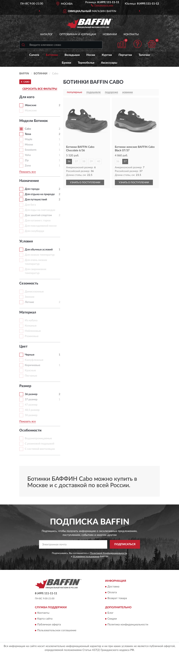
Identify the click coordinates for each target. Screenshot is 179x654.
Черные (29, 354)
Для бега (30, 204)
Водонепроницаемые (38, 438)
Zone (28, 165)
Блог (110, 613)
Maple (28, 139)
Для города (32, 189)
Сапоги (34, 55)
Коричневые (32, 365)
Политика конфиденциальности (127, 624)
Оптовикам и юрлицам (77, 34)
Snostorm (30, 150)
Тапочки (144, 55)
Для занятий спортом (38, 215)
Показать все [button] (27, 172)
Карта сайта (44, 618)
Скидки (112, 618)
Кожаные (30, 325)
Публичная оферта (49, 624)
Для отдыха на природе (40, 194)
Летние (29, 302)
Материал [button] (27, 312)
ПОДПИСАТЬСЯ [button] (125, 544)
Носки (90, 55)
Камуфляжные (34, 360)
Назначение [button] (29, 181)
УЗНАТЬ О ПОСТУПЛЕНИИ (85, 182)
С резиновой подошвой (39, 443)
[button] (102, 5)
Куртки (107, 55)
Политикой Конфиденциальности (108, 553)
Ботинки (52, 55)
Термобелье (86, 62)
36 (69, 161)
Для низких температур (40, 255)
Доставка (113, 586)
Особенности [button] (30, 430)
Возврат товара (117, 598)
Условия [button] (26, 241)
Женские (30, 105)
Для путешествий (36, 199)
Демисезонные (34, 291)
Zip (27, 160)
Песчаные (31, 375)
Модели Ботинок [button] (33, 121)
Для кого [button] (26, 97)
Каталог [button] (46, 34)
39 (91, 161)
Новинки (110, 34)
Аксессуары (109, 62)
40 (98, 161)
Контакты (131, 34)
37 (76, 161)
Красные (30, 370)
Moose (29, 144)
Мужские (31, 110)
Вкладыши (72, 55)
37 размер (31, 399)
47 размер (31, 404)
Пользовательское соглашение (56, 630)
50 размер (31, 415)
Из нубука (31, 320)
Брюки (66, 62)
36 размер (31, 394)
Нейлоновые (33, 331)
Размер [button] (25, 386)
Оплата (112, 592)
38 (83, 161)
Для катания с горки (38, 220)
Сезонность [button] (28, 283)
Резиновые (31, 336)
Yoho (28, 155)
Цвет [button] (23, 346)
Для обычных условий (39, 249)
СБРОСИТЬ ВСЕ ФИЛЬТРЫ (39, 89)
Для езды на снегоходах (40, 210)
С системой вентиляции (40, 449)
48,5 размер (32, 410)
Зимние (29, 297)
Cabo (28, 129)
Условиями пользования (86, 556)
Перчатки (125, 55)
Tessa (28, 134)
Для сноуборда (34, 231)
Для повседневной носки (41, 225)
